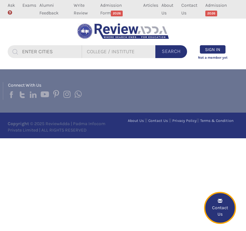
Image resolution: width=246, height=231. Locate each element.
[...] (50, 51)
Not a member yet (212, 58)
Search (171, 51)
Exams (29, 5)
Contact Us (189, 9)
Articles (150, 5)
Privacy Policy (184, 120)
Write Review (81, 9)
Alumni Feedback (49, 9)
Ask (11, 9)
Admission (216, 9)
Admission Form (111, 9)
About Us (167, 9)
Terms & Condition (217, 120)
